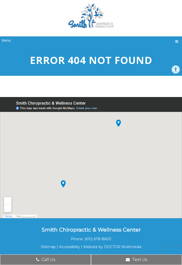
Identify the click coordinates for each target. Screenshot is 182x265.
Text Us (136, 259)
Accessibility (69, 247)
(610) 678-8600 (97, 239)
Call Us (45, 259)
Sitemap (48, 247)
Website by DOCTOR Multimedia (112, 247)
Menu (6, 40)
